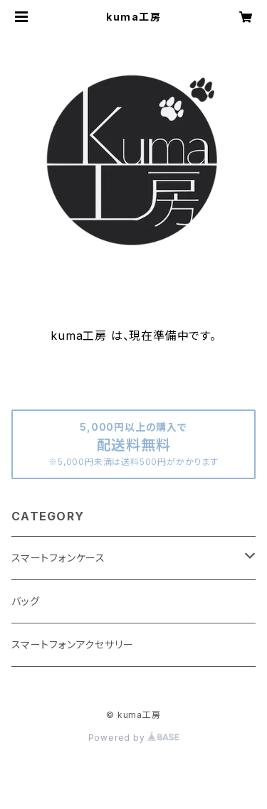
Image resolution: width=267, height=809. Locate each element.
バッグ (25, 601)
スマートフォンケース (58, 558)
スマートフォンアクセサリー (72, 644)
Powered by (133, 737)
